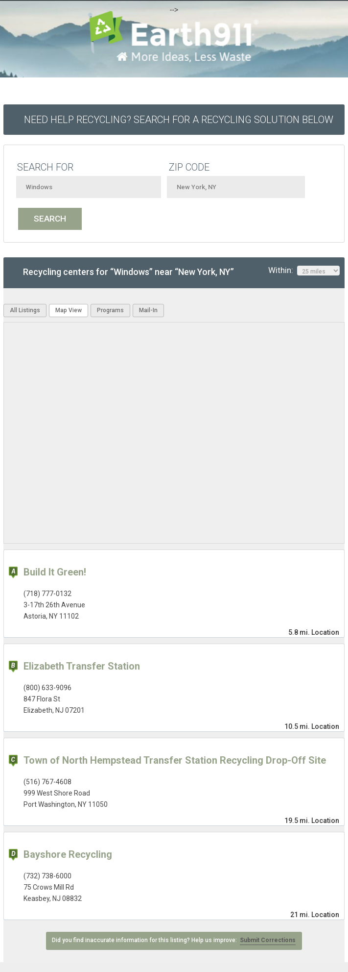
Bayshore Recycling (67, 854)
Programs (110, 310)
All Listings (25, 310)
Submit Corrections (268, 940)
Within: (304, 270)
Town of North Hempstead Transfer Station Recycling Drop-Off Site (174, 760)
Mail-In (148, 310)
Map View (68, 310)
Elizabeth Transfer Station (81, 666)
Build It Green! (54, 572)
